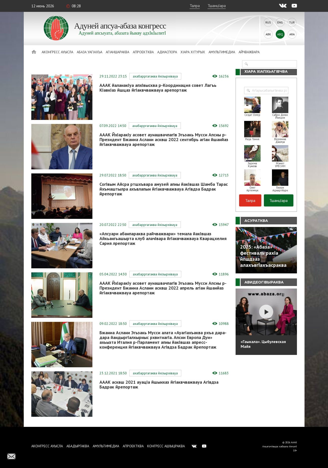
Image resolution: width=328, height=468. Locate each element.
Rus (268, 22)
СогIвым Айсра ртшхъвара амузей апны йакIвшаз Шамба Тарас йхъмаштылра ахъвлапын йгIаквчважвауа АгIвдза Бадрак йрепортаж (163, 189)
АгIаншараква (117, 52)
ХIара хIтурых (193, 52)
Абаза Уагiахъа (89, 52)
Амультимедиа (222, 52)
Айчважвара (249, 52)
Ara (292, 34)
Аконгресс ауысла (57, 52)
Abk (268, 34)
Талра (195, 5)
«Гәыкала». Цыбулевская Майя (263, 344)
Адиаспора (167, 52)
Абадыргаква (77, 446)
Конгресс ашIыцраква (166, 446)
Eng (280, 22)
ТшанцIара (217, 5)
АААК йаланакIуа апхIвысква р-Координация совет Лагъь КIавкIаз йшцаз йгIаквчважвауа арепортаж (157, 87)
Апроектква (143, 52)
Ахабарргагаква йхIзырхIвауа (155, 76)
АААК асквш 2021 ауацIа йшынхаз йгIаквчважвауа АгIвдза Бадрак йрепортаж (158, 384)
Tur (292, 22)
